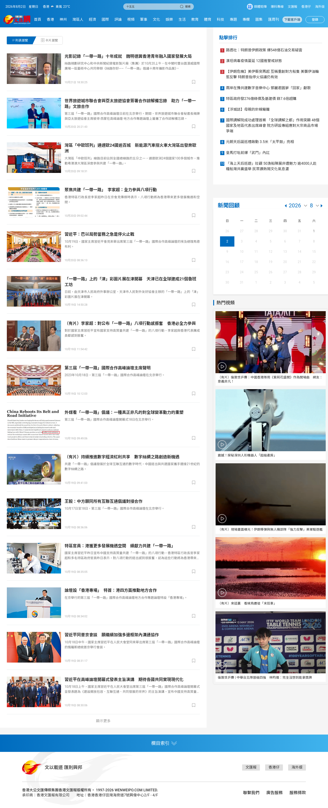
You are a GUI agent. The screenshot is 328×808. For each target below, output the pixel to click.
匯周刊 (273, 19)
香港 (50, 19)
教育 (195, 19)
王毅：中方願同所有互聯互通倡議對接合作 (103, 501)
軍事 (143, 19)
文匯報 (292, 6)
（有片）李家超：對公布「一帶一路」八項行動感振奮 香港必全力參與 (130, 323)
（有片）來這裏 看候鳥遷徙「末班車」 (247, 603)
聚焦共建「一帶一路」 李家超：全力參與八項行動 (110, 189)
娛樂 (169, 19)
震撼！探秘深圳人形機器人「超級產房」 (247, 455)
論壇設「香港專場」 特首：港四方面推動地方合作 (110, 590)
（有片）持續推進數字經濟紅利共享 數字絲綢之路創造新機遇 (121, 456)
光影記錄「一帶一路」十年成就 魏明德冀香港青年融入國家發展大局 (128, 56)
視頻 (131, 19)
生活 (182, 19)
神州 (63, 19)
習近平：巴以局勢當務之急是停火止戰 (99, 234)
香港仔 (306, 6)
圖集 (259, 19)
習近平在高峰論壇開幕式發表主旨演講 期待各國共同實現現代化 (123, 679)
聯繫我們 (251, 792)
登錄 (315, 19)
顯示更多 (103, 721)
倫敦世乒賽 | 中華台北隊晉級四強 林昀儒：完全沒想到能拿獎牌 (265, 678)
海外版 (320, 6)
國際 (105, 19)
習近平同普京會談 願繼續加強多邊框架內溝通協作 (111, 634)
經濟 (92, 19)
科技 (220, 19)
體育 (207, 19)
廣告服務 (274, 792)
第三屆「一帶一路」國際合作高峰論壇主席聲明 (107, 367)
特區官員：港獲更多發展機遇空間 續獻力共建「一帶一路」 (119, 545)
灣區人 (77, 19)
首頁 (37, 19)
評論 (118, 19)
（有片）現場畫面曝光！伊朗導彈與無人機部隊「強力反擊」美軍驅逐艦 (270, 530)
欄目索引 (164, 743)
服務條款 (298, 792)
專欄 (246, 19)
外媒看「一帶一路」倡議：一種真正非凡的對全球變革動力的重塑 (123, 412)
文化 (156, 19)
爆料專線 (277, 6)
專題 (233, 19)
